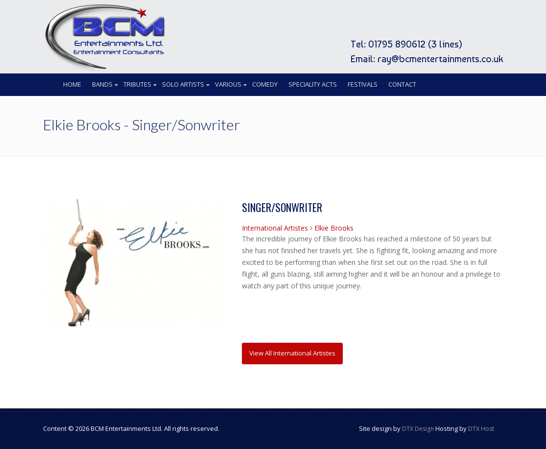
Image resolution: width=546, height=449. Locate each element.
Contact (402, 84)
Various (228, 84)
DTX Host (481, 429)
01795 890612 (397, 44)
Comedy (265, 84)
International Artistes (275, 228)
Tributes (137, 84)
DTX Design (418, 429)
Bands (102, 84)
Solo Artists (183, 84)
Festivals (363, 84)
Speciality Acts (312, 84)
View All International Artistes (292, 353)
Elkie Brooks (334, 228)
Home (72, 84)
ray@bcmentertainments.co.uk (440, 59)
